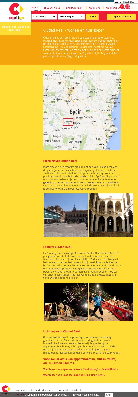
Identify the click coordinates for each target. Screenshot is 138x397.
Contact (36, 10)
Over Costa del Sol (118, 7)
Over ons (95, 7)
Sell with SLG (52, 7)
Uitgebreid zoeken (122, 16)
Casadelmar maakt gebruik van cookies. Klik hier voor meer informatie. (62, 394)
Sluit (108, 394)
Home (34, 7)
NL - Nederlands (124, 2)
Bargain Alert (74, 7)
